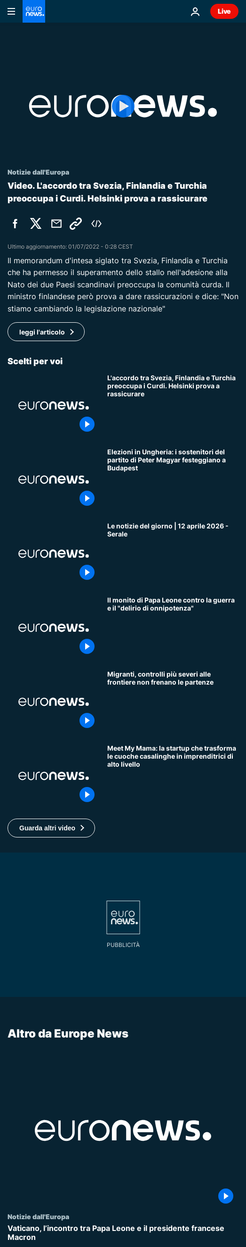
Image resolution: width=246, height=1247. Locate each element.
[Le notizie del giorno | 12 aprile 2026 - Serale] (172, 553)
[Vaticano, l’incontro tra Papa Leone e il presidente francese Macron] (123, 1233)
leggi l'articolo (42, 332)
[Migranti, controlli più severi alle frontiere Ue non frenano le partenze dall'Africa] (172, 701)
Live (224, 11)
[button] (51, 828)
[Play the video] (123, 106)
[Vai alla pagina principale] (34, 11)
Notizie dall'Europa (38, 1216)
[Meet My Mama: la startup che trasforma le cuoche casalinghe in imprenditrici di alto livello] (172, 776)
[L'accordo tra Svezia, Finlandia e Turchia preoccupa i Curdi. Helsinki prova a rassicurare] (172, 405)
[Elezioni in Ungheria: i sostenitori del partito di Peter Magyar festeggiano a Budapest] (172, 479)
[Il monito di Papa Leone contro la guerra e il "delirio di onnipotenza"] (172, 627)
